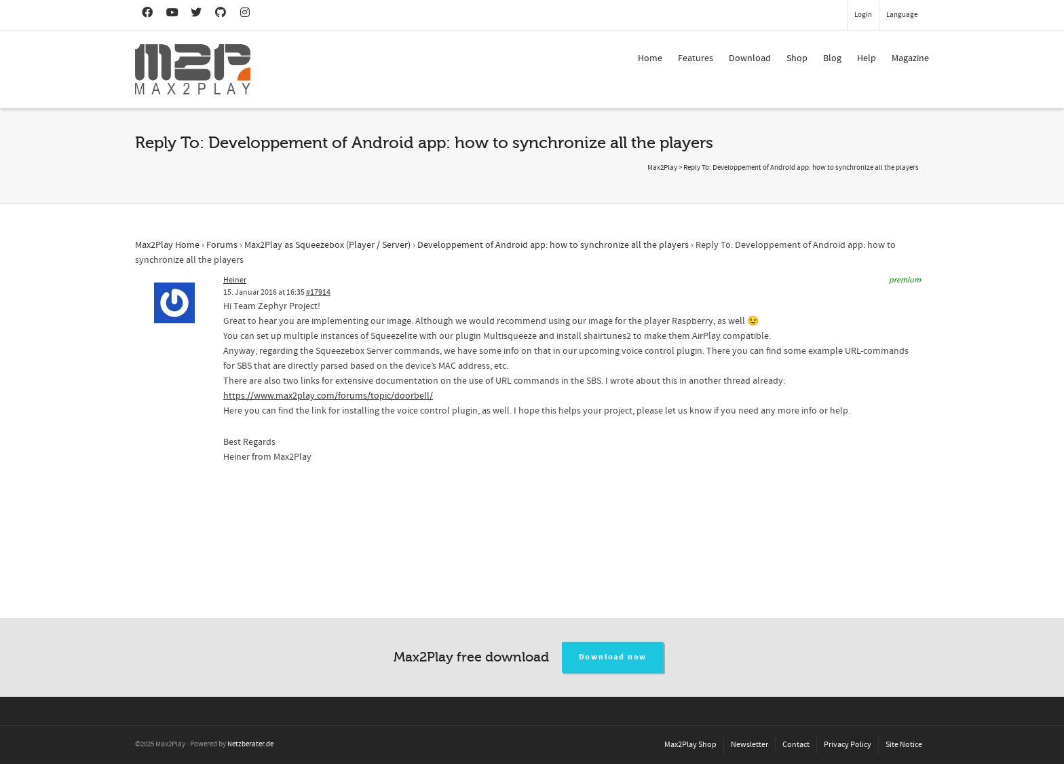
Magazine (910, 58)
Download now (613, 657)
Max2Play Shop (690, 745)
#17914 (318, 292)
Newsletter (749, 745)
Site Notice (904, 745)
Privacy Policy (847, 745)
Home (650, 58)
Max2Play (662, 167)
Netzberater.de (250, 744)
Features (695, 58)
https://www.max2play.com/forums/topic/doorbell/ (328, 396)
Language (901, 15)
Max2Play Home (167, 245)
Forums (222, 245)
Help (866, 58)
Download (750, 58)
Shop (797, 58)
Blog (832, 58)
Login (863, 15)
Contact (796, 745)
